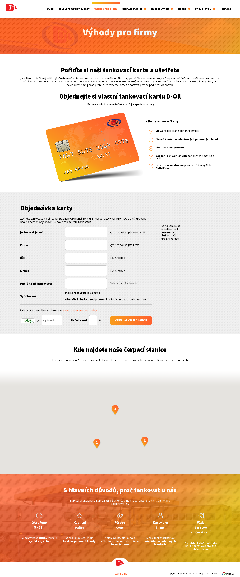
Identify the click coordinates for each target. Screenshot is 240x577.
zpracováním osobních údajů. (80, 305)
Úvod (50, 6)
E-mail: (24, 266)
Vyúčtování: (28, 291)
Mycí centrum (162, 6)
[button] (97, 439)
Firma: (24, 240)
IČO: (23, 253)
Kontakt (225, 6)
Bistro (184, 6)
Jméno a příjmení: (31, 227)
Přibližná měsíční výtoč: (36, 279)
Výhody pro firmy (105, 6)
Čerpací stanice (134, 6)
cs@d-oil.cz (121, 569)
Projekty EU (205, 6)
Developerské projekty (74, 6)
